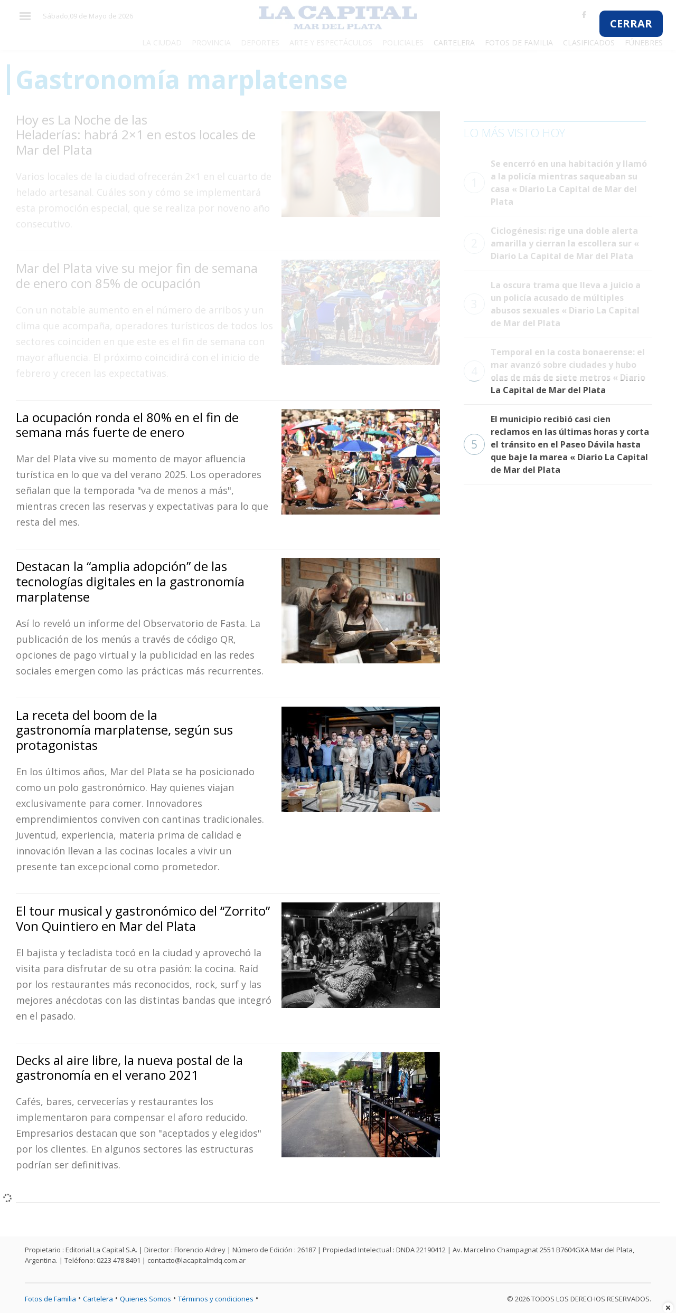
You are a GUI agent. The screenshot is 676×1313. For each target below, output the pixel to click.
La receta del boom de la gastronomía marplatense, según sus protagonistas (124, 730)
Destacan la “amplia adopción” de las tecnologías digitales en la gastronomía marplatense (130, 581)
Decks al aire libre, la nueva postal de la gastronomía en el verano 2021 (129, 1067)
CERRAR (631, 23)
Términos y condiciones (215, 1299)
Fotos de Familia (50, 1299)
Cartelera (98, 1299)
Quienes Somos (145, 1299)
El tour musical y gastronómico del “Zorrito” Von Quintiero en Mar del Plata (143, 918)
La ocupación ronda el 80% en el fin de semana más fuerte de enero (127, 424)
